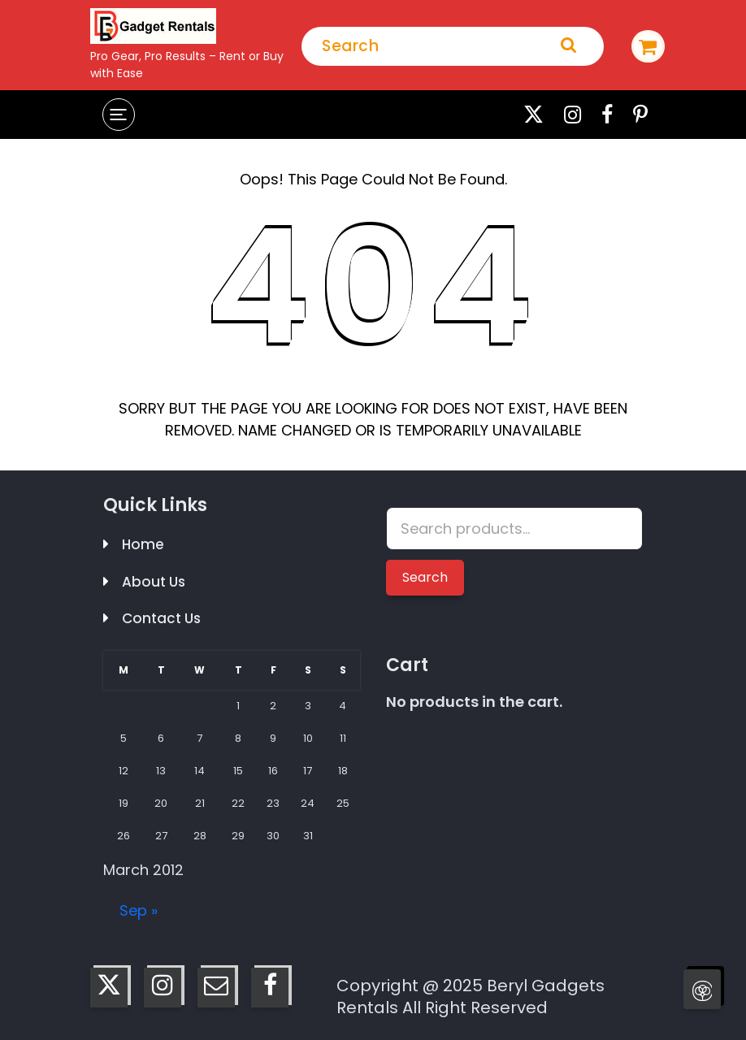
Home (143, 544)
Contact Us (161, 618)
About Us (153, 582)
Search (425, 577)
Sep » (138, 910)
